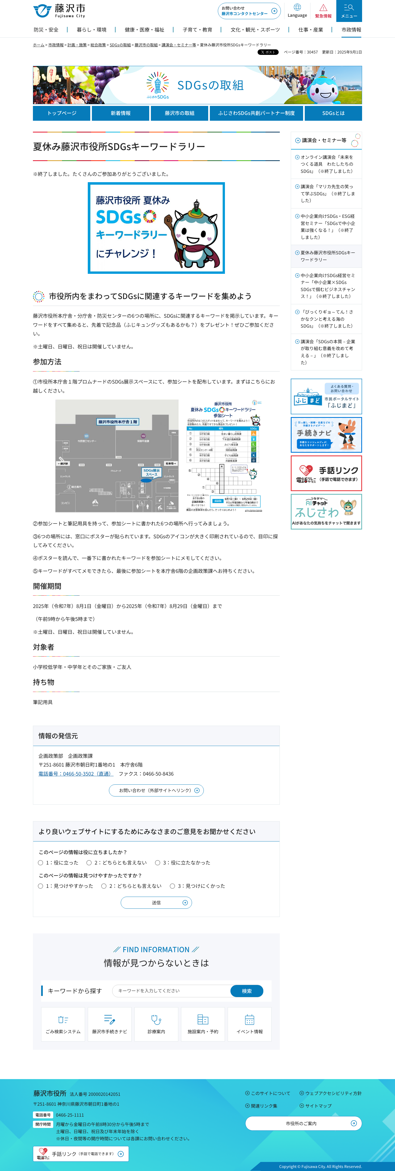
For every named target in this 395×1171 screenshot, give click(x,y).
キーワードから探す (75, 990)
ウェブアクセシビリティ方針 (333, 1093)
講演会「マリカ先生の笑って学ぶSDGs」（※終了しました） (328, 193)
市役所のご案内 (301, 1123)
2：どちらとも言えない (121, 862)
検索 (247, 990)
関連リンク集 (264, 1105)
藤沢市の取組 (146, 44)
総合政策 (98, 44)
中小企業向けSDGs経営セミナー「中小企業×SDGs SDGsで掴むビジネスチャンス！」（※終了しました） (328, 286)
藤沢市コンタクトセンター (245, 10)
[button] (297, 11)
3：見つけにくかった (201, 885)
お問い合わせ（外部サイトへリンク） (156, 790)
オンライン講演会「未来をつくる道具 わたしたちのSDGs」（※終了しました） (328, 164)
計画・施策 (77, 44)
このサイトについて (270, 1093)
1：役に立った (62, 862)
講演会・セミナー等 (179, 44)
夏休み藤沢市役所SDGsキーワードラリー (328, 256)
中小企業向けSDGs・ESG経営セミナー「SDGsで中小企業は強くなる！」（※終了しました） (328, 226)
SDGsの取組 (120, 44)
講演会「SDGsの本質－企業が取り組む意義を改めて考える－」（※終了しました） (328, 352)
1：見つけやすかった (69, 885)
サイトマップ (318, 1105)
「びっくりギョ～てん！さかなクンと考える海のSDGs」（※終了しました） (328, 318)
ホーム (38, 44)
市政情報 (56, 44)
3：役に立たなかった (186, 862)
